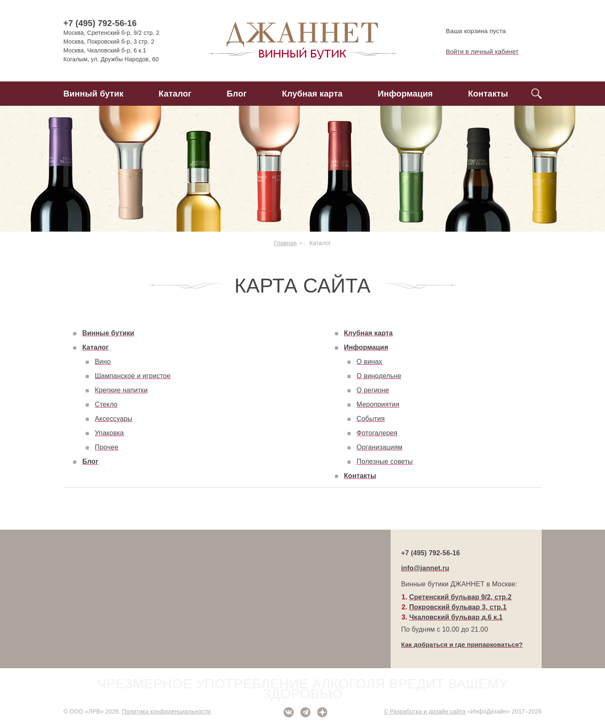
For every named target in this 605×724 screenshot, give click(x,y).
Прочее (106, 447)
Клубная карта (312, 93)
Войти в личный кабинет (475, 51)
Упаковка (109, 432)
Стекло (106, 404)
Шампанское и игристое (133, 375)
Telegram (305, 712)
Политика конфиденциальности (166, 711)
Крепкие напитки (121, 390)
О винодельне (379, 375)
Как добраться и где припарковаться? (462, 644)
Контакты (488, 93)
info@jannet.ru (425, 568)
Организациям (379, 447)
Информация (405, 93)
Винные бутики (108, 333)
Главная (285, 243)
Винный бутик (93, 93)
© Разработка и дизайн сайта (425, 711)
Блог (237, 93)
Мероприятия (378, 404)
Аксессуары (113, 418)
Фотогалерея (377, 432)
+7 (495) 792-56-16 (100, 23)
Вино (103, 361)
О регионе (373, 390)
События (371, 418)
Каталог (175, 93)
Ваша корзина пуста (469, 31)
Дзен (322, 712)
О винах (369, 361)
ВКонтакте (289, 712)
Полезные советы (385, 461)
